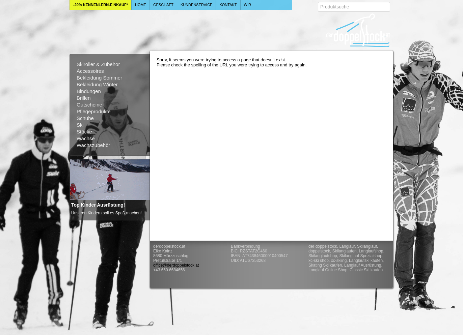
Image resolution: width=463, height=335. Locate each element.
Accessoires (90, 71)
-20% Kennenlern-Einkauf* (100, 5)
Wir (247, 5)
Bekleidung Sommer (99, 78)
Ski (80, 125)
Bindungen (89, 91)
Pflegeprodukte (94, 111)
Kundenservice (197, 5)
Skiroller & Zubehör (98, 64)
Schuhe (85, 118)
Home (140, 5)
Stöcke (84, 131)
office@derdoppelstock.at (176, 265)
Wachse (86, 138)
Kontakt (228, 5)
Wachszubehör (93, 145)
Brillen (84, 98)
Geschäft (163, 5)
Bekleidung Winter (97, 84)
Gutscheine (89, 105)
